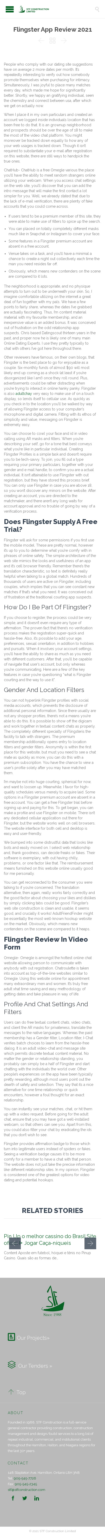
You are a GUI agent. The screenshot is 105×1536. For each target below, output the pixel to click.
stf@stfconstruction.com (26, 1490)
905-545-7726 (25, 1478)
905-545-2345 (26, 1484)
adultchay (24, 394)
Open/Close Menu (9, 9)
